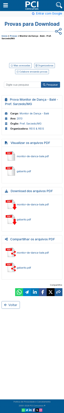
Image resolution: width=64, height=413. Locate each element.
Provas (13, 36)
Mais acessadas (20, 65)
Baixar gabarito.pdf (32, 219)
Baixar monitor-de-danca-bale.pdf (32, 204)
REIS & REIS (36, 128)
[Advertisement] (32, 51)
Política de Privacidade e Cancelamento (32, 402)
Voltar (10, 305)
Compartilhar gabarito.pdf (32, 267)
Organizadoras (44, 65)
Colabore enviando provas (32, 71)
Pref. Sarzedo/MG (30, 123)
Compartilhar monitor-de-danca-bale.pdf (32, 252)
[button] (5, 5)
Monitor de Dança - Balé (34, 113)
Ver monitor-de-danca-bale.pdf (32, 156)
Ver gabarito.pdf (32, 171)
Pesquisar (50, 84)
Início (4, 36)
